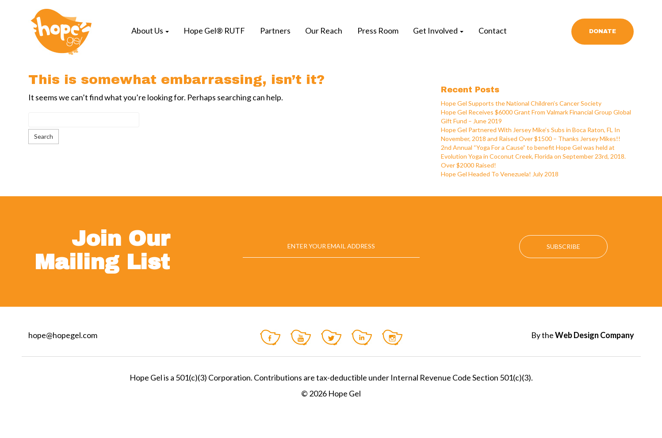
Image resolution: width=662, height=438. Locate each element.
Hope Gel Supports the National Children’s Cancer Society (521, 103)
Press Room (377, 30)
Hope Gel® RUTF (214, 30)
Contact (492, 30)
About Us (150, 30)
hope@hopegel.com (62, 335)
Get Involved (438, 30)
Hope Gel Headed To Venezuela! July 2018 (500, 174)
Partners (275, 30)
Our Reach (323, 30)
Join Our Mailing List (102, 250)
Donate (602, 31)
